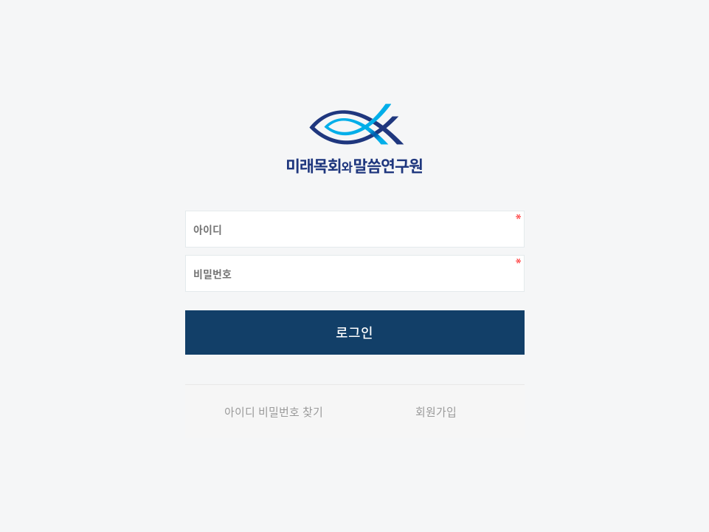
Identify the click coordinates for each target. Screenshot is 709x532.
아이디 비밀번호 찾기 (273, 411)
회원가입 (436, 411)
